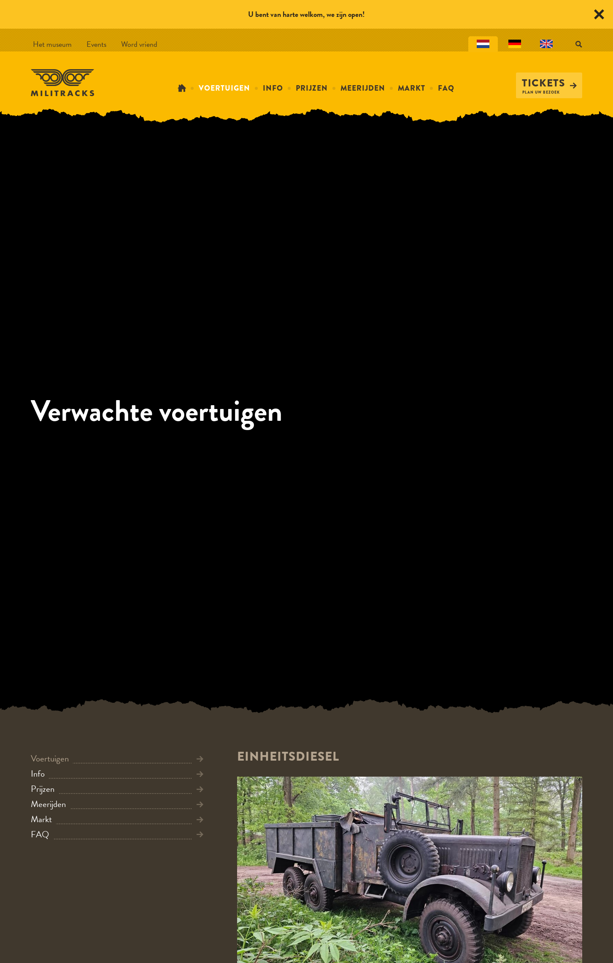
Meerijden (362, 88)
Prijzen (312, 88)
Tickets (549, 83)
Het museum (52, 44)
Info (273, 88)
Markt (411, 88)
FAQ (446, 88)
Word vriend (139, 44)
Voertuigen (224, 88)
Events (96, 44)
